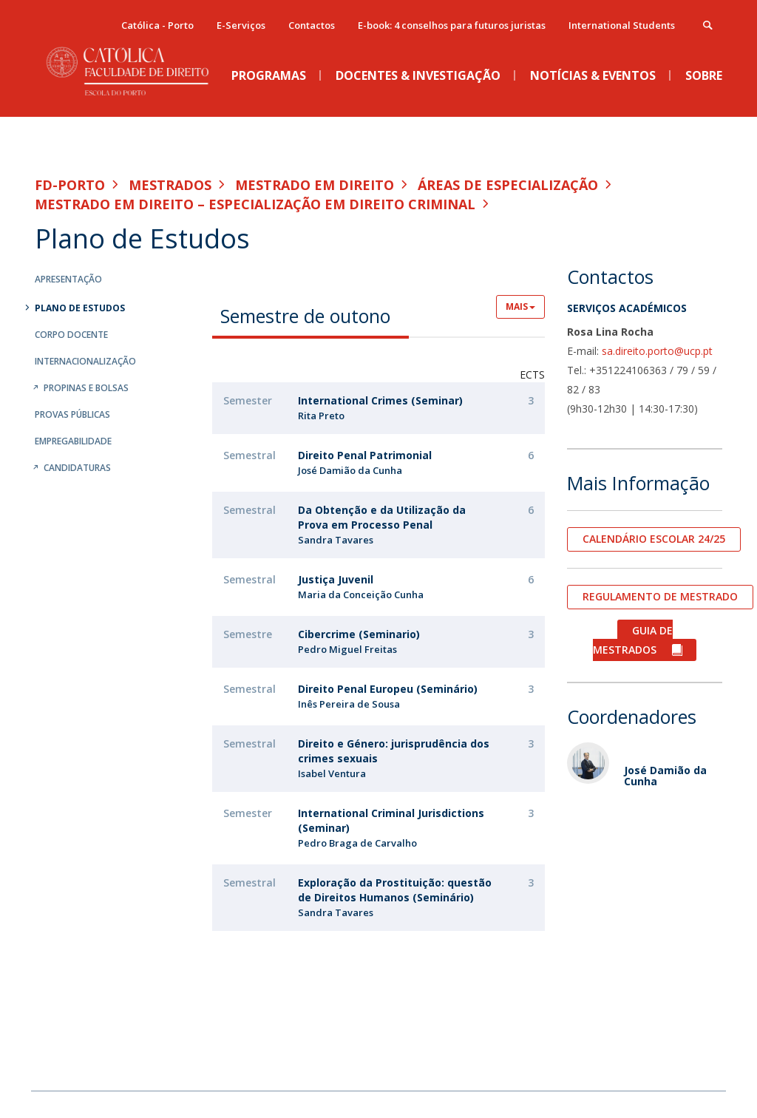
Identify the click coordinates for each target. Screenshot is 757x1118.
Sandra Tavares (335, 539)
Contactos (311, 25)
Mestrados (170, 185)
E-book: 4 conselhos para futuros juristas (452, 25)
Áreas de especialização (508, 185)
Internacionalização (85, 361)
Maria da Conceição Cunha (361, 594)
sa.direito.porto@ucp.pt (657, 351)
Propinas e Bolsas (86, 388)
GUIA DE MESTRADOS (633, 640)
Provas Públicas (72, 414)
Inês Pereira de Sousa (349, 704)
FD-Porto (70, 185)
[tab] (310, 315)
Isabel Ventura (332, 773)
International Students (621, 25)
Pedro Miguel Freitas (347, 649)
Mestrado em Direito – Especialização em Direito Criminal (255, 204)
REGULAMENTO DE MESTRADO (660, 596)
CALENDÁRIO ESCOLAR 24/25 (654, 539)
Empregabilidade (73, 441)
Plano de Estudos (80, 308)
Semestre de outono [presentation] (305, 315)
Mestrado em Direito (314, 185)
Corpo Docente (71, 334)
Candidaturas (77, 467)
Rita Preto (321, 415)
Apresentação (68, 279)
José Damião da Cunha (350, 470)
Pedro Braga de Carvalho (357, 843)
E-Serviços (241, 25)
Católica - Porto (157, 25)
